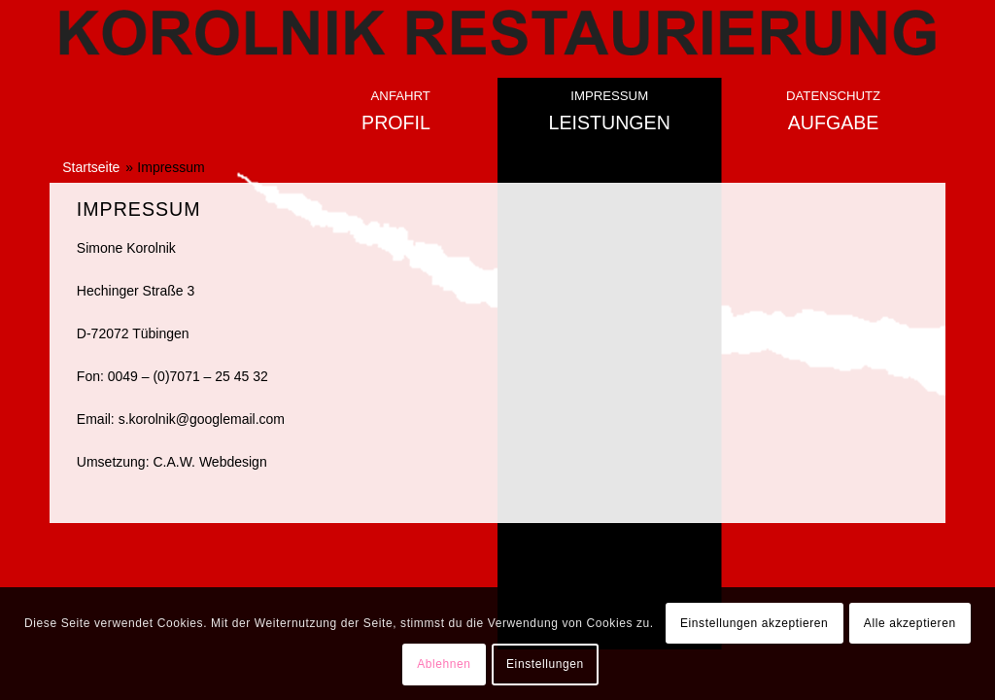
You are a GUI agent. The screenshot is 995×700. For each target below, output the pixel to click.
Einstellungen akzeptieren (754, 623)
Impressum (609, 95)
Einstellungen (545, 664)
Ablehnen (444, 664)
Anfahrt (400, 95)
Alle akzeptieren (910, 623)
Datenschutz (833, 95)
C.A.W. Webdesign (209, 462)
